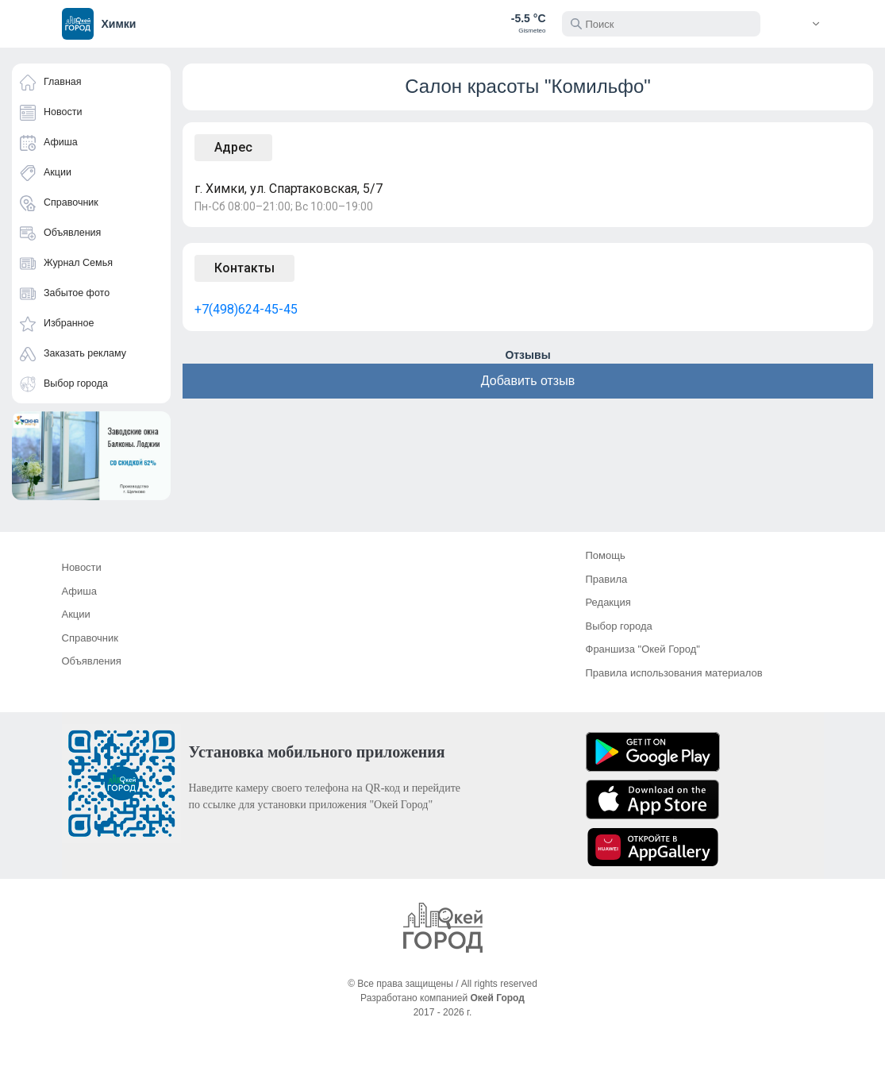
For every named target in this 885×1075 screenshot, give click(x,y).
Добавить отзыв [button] (528, 380)
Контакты (244, 267)
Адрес (233, 147)
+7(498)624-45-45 (246, 309)
